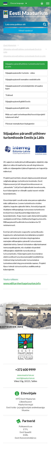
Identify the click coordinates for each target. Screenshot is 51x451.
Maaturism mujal (25, 404)
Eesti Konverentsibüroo (25, 438)
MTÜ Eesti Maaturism (25, 399)
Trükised (9, 95)
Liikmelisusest (25, 401)
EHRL (25, 435)
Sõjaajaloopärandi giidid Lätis (17, 108)
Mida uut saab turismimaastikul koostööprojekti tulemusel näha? (25, 115)
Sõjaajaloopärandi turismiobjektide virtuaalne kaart (24, 87)
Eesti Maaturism (9, 45)
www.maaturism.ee (25, 375)
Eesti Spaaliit (25, 432)
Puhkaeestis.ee (25, 426)
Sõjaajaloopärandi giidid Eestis (17, 101)
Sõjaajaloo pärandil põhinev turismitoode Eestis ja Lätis (24, 56)
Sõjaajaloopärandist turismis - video (20, 73)
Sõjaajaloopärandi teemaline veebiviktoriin (22, 79)
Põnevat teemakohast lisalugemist (19, 123)
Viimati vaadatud (26, 30)
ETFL (25, 429)
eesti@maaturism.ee (26, 378)
